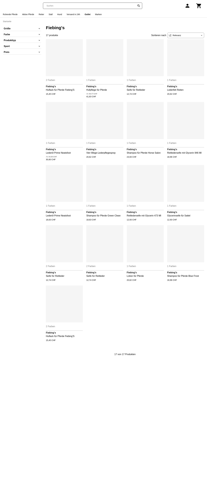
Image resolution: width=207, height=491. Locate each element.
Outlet (87, 14)
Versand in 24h (73, 14)
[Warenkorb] (199, 6)
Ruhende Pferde (10, 14)
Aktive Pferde (28, 14)
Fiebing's (51, 86)
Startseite (7, 21)
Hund (59, 14)
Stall (51, 14)
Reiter (41, 14)
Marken (98, 14)
